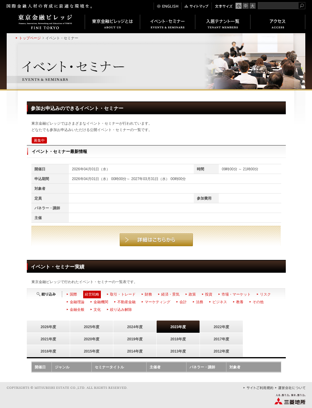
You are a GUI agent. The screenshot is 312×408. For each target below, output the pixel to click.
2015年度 (91, 351)
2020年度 (91, 339)
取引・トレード (123, 294)
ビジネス (219, 302)
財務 (148, 294)
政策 (192, 294)
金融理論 (77, 302)
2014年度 (135, 351)
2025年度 (91, 327)
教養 (239, 302)
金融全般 (77, 309)
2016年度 (48, 351)
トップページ (30, 38)
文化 (97, 309)
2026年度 (48, 327)
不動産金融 (126, 302)
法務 (199, 302)
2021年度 (48, 339)
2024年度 (135, 327)
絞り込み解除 (121, 309)
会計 (183, 302)
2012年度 (221, 351)
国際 (73, 294)
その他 (258, 302)
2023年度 (178, 327)
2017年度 (221, 339)
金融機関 (101, 302)
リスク (265, 294)
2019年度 (135, 339)
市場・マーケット (236, 294)
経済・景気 (170, 294)
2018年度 (178, 339)
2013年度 (178, 351)
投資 (208, 294)
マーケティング (157, 302)
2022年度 (221, 327)
